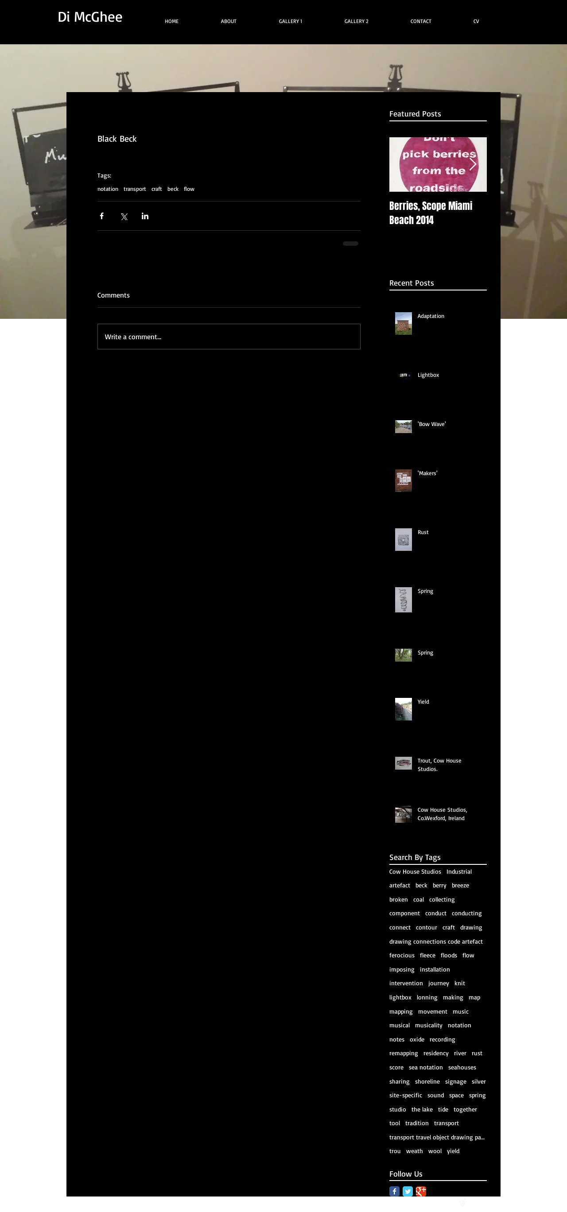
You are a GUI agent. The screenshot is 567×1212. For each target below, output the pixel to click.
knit (459, 983)
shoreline (427, 1081)
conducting (467, 913)
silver (479, 1081)
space (456, 1095)
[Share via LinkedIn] (145, 216)
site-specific (405, 1095)
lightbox (400, 997)
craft (156, 188)
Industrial (459, 871)
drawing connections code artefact (436, 941)
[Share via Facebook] (101, 216)
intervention (406, 983)
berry (440, 885)
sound (435, 1095)
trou (395, 1150)
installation (435, 969)
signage (455, 1081)
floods (449, 955)
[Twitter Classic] (408, 1191)
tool (394, 1123)
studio (397, 1109)
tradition (417, 1123)
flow (189, 188)
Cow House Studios (415, 871)
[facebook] (482, 1202)
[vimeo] (462, 1202)
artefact (399, 885)
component (404, 913)
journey (438, 983)
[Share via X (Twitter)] (123, 216)
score (396, 1067)
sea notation (426, 1067)
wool (435, 1150)
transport (135, 188)
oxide (417, 1039)
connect (400, 927)
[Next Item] (473, 165)
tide (443, 1109)
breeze (460, 885)
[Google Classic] (421, 1191)
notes (396, 1039)
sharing (399, 1081)
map (474, 997)
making (453, 997)
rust (477, 1053)
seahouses (462, 1067)
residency (436, 1053)
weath (414, 1150)
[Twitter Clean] (472, 1202)
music (461, 1011)
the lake (422, 1109)
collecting (442, 899)
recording (442, 1039)
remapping (403, 1053)
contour (426, 927)
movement (432, 1011)
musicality (429, 1025)
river (460, 1053)
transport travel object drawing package (438, 1137)
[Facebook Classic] (394, 1191)
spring (477, 1095)
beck (173, 188)
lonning (427, 997)
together (465, 1109)
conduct (436, 913)
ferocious (402, 955)
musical (399, 1025)
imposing (402, 969)
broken (398, 899)
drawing (471, 927)
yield (453, 1150)
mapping (401, 1011)
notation (107, 188)
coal (418, 899)
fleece (427, 955)
